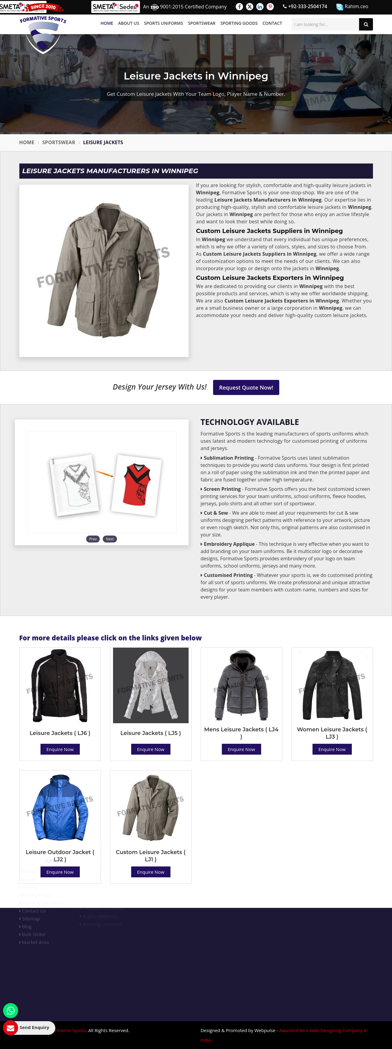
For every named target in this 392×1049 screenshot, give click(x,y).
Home (106, 23)
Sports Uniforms (163, 23)
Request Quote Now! (246, 387)
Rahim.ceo (352, 7)
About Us (128, 23)
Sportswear (201, 23)
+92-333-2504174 (305, 6)
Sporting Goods (239, 23)
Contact (272, 23)
